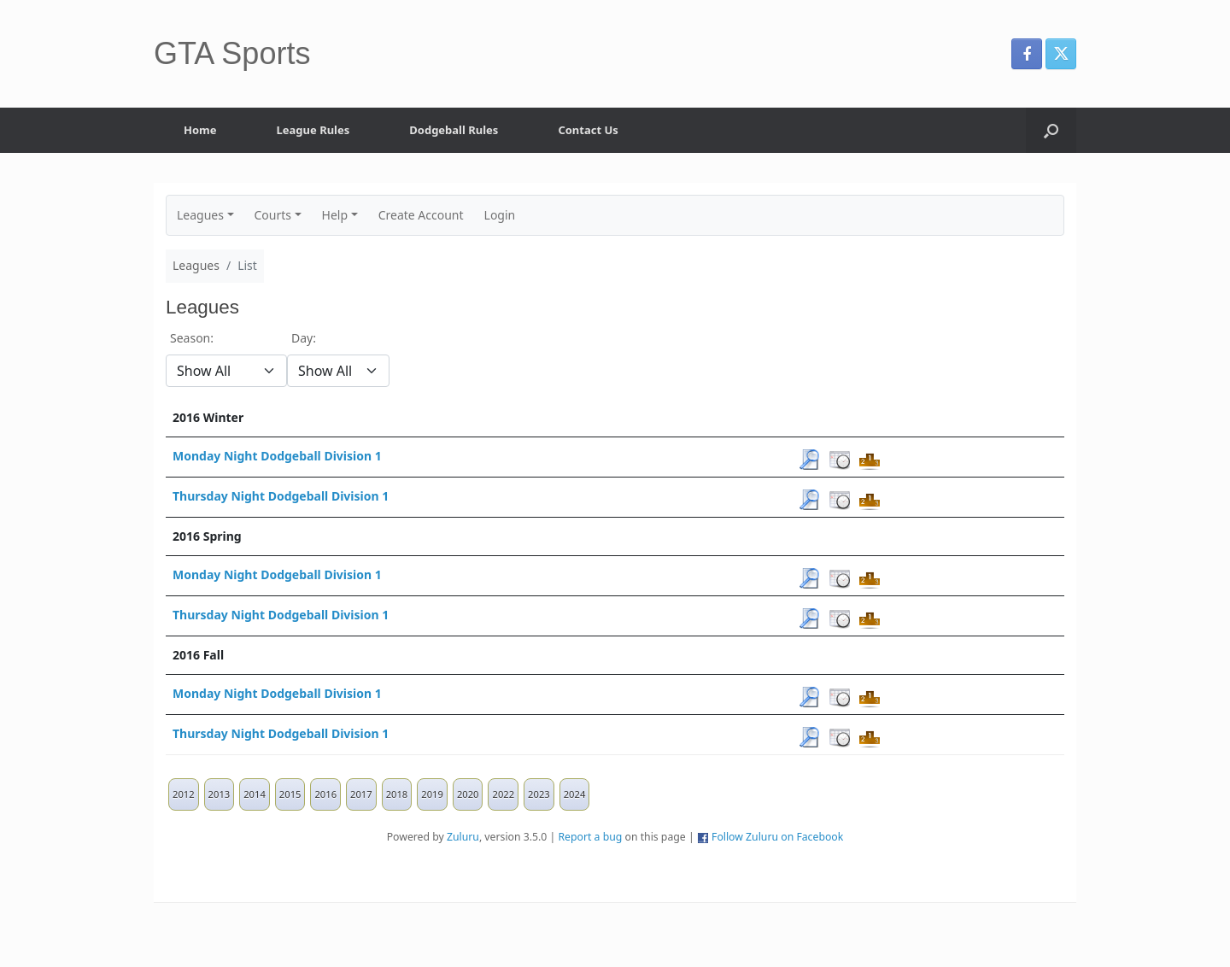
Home (200, 130)
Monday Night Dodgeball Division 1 (277, 456)
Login (500, 215)
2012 (184, 794)
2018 (397, 794)
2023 (539, 794)
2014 (254, 794)
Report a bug (590, 836)
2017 (361, 794)
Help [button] (335, 215)
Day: (303, 338)
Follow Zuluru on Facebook (777, 836)
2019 (432, 794)
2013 (219, 794)
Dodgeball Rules (453, 130)
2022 (503, 794)
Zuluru (463, 836)
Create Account (421, 215)
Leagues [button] (200, 215)
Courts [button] (273, 215)
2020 (468, 794)
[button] (1051, 130)
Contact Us (588, 130)
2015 (290, 794)
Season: (192, 338)
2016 (325, 794)
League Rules (313, 130)
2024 (575, 794)
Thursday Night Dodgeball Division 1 (281, 496)
